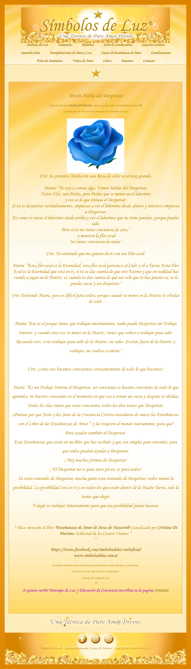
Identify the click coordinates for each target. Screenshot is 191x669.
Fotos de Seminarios (49, 61)
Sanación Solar (30, 53)
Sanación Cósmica (153, 45)
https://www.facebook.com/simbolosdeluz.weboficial (95, 549)
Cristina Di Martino (80, 105)
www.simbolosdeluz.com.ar (95, 555)
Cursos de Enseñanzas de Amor (121, 53)
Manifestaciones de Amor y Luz (70, 53)
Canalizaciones (160, 53)
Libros (107, 61)
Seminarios (65, 45)
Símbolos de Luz (37, 45)
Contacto (148, 61)
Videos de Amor (82, 61)
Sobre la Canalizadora (117, 45)
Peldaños (87, 45)
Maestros (127, 61)
